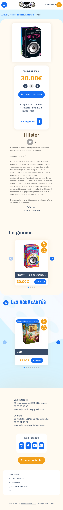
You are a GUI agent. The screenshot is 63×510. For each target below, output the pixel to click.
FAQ (10, 491)
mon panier (14, 483)
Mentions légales (26, 503)
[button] (52, 259)
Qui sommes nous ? (19, 487)
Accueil (4, 15)
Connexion (50, 5)
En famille (29, 15)
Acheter (37, 360)
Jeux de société (17, 15)
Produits (14, 474)
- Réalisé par (45, 504)
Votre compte (16, 478)
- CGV (34, 503)
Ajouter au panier (34, 94)
